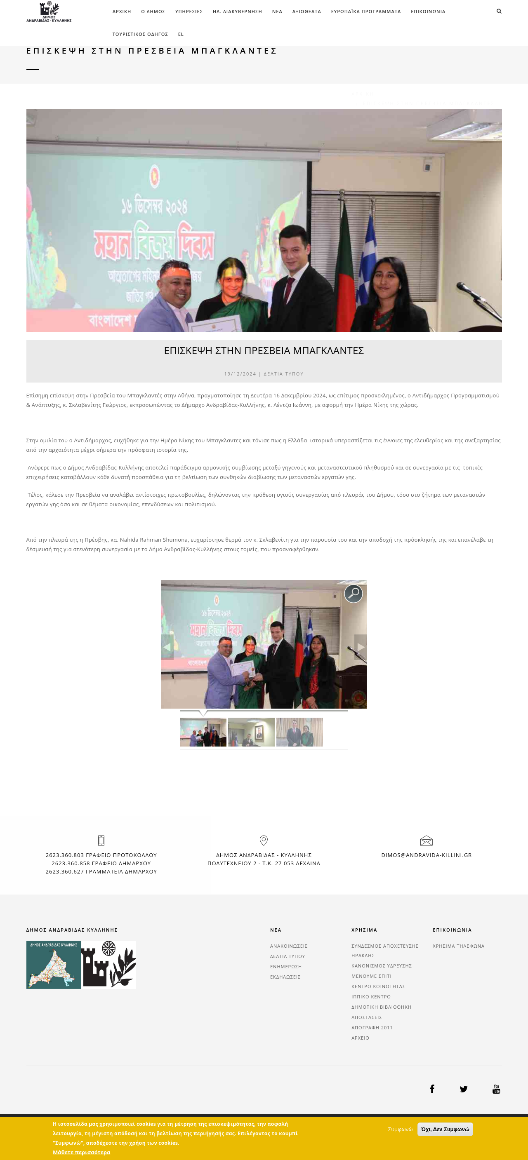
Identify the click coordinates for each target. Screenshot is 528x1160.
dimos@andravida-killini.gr (426, 855)
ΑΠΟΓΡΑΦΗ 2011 (372, 1027)
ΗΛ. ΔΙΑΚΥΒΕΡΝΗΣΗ (237, 11)
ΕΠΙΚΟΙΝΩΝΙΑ (428, 11)
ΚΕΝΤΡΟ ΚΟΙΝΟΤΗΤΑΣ (378, 986)
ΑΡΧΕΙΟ (360, 1038)
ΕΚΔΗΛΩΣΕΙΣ (285, 977)
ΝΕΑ (277, 11)
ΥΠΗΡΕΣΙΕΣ (189, 11)
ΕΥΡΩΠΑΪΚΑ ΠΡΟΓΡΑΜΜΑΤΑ (366, 11)
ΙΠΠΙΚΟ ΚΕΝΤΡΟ (371, 996)
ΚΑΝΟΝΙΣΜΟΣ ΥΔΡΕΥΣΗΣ (381, 966)
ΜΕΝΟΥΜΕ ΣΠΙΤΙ (371, 976)
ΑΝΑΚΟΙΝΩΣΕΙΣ (289, 946)
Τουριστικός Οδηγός (140, 34)
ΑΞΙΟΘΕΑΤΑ (306, 11)
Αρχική (122, 11)
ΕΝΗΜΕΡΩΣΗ (286, 966)
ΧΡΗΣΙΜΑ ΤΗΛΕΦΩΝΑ (459, 946)
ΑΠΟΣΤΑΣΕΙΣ (366, 1017)
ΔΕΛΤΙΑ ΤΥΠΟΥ (284, 374)
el (181, 34)
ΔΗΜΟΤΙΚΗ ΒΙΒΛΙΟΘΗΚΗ (381, 1007)
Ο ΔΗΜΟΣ (153, 11)
